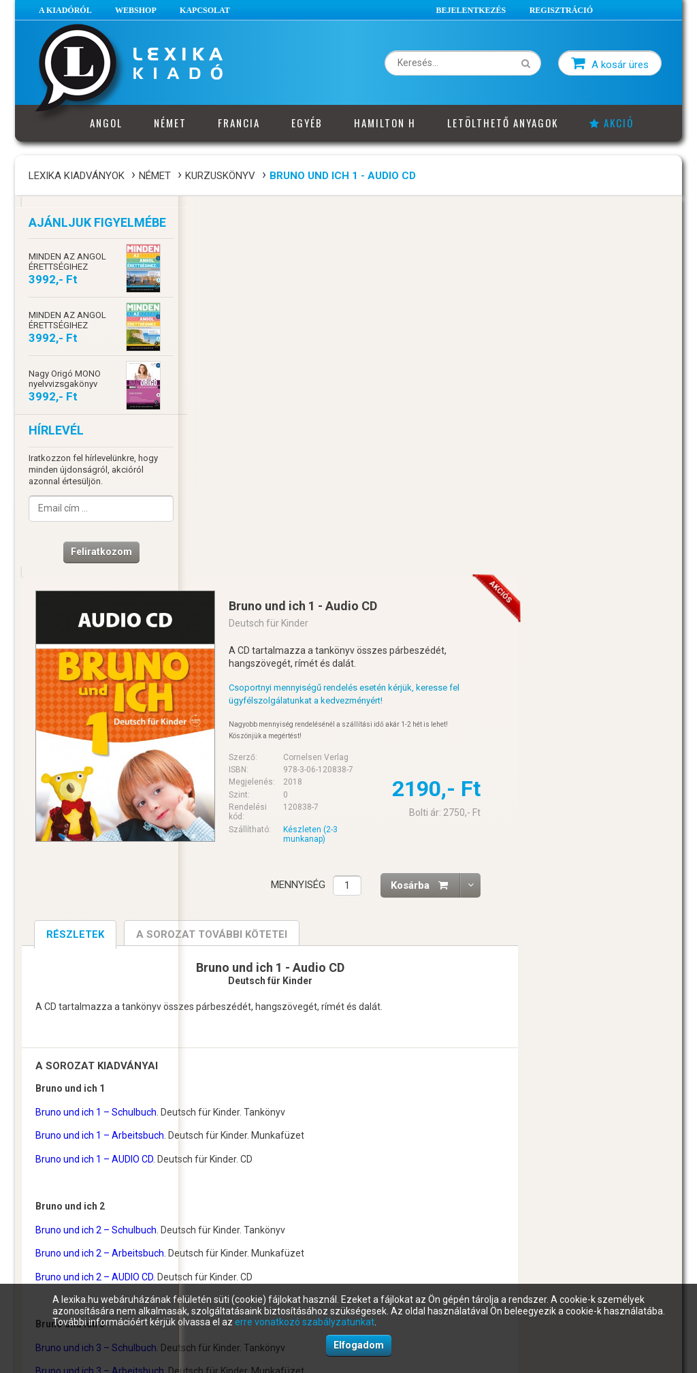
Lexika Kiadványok (77, 176)
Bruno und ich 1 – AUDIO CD (258, 778)
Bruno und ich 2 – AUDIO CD (258, 896)
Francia (239, 122)
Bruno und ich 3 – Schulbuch (259, 966)
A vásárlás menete (67, 1197)
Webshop (136, 10)
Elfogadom (359, 1345)
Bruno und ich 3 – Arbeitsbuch (263, 990)
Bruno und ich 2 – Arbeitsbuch (263, 872)
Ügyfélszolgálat (228, 1215)
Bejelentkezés (471, 10)
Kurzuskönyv (220, 176)
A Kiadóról (65, 10)
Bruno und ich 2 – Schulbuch (259, 848)
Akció (611, 122)
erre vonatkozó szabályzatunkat (304, 1321)
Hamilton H (385, 122)
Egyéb (307, 122)
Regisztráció (561, 10)
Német (170, 122)
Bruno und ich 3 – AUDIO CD (258, 1014)
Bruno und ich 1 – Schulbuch (259, 730)
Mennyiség (461, 504)
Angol (106, 122)
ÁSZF (42, 1215)
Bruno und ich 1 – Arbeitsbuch (263, 754)
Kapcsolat (205, 10)
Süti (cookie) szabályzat (77, 1270)
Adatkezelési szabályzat (78, 1252)
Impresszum (222, 1233)
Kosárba (588, 504)
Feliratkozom (96, 554)
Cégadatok (219, 1197)
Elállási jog (52, 1233)
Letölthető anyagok (502, 122)
